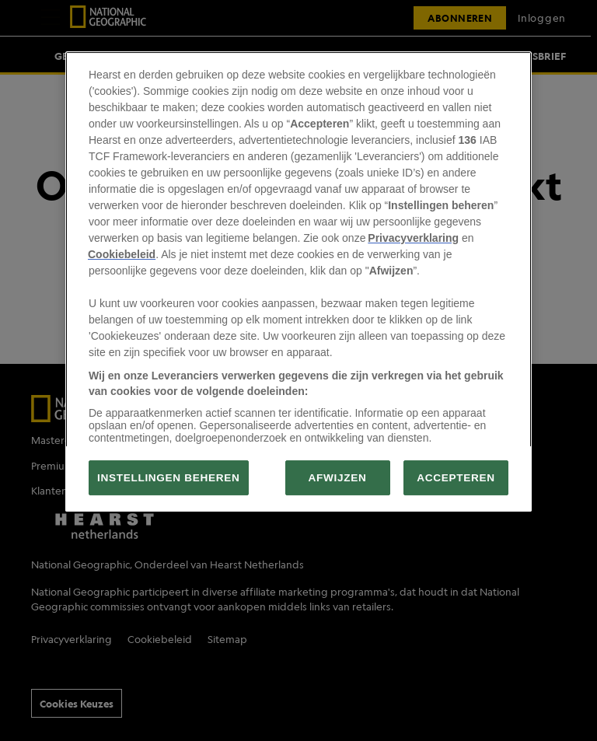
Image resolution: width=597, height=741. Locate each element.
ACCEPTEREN (455, 478)
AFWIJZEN (338, 478)
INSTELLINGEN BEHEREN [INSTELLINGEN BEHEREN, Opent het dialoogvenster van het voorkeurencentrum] (168, 478)
